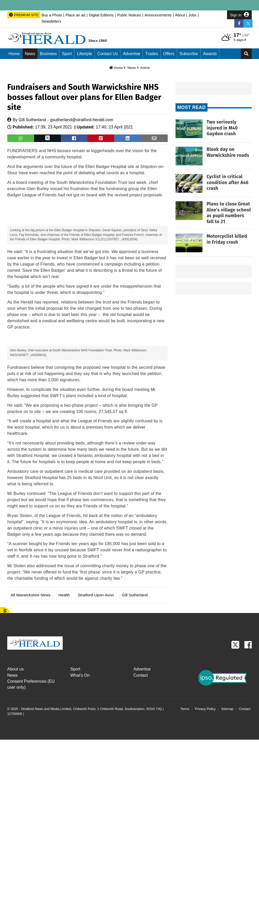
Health (64, 778)
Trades (151, 53)
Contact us (107, 53)
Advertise (131, 53)
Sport (67, 53)
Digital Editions (101, 15)
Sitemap (227, 892)
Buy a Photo (52, 15)
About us (15, 852)
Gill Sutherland (32, 120)
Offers (168, 53)
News (30, 53)
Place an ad (75, 15)
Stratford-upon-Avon (96, 778)
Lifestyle (84, 53)
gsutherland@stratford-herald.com (81, 120)
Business (48, 53)
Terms (184, 892)
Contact (140, 858)
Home (14, 53)
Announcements (158, 15)
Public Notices (129, 15)
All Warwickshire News (30, 778)
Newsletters (51, 21)
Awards (210, 53)
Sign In (239, 14)
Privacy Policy (205, 892)
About (180, 15)
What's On (80, 858)
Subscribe (188, 53)
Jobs (192, 15)
